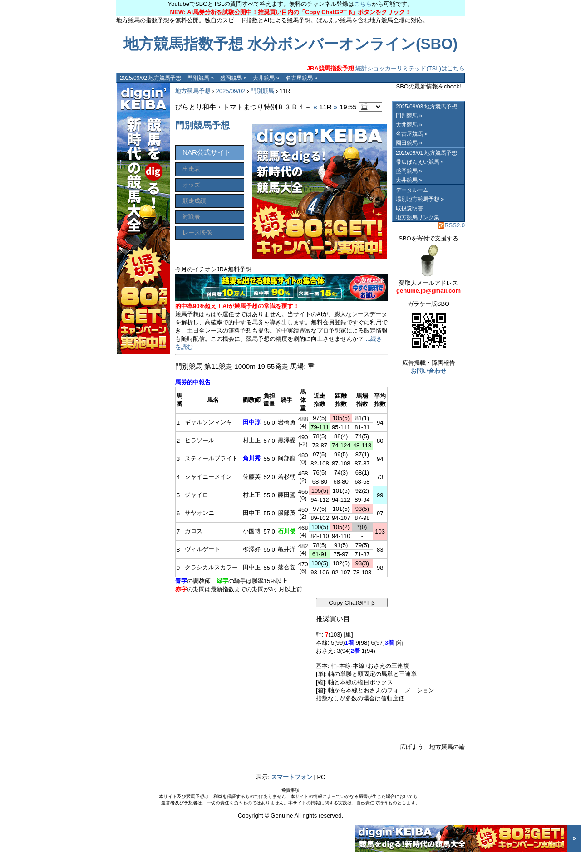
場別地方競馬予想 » (420, 199)
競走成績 (194, 200)
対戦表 (191, 216)
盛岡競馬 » (233, 78)
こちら (363, 3)
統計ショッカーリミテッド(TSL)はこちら (386, 68)
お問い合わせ (428, 370)
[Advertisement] (243, 654)
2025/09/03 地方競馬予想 (426, 106)
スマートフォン (291, 777)
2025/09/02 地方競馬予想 (150, 78)
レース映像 (197, 232)
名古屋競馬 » (301, 78)
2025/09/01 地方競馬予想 (426, 153)
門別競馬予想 (202, 125)
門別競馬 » (200, 78)
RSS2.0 (451, 225)
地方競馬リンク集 (417, 217)
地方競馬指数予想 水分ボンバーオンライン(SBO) (290, 44)
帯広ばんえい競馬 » (420, 162)
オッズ (191, 184)
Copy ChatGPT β (352, 602)
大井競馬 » (266, 78)
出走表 (191, 169)
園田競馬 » (409, 143)
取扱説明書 (409, 208)
